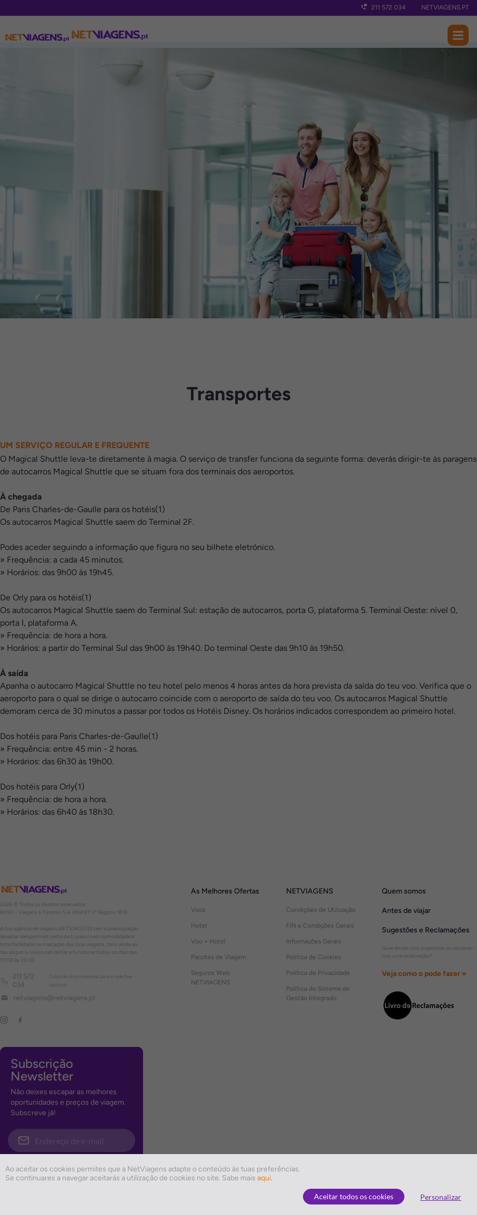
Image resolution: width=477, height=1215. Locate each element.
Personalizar (440, 1196)
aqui (264, 1178)
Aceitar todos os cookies (353, 1196)
